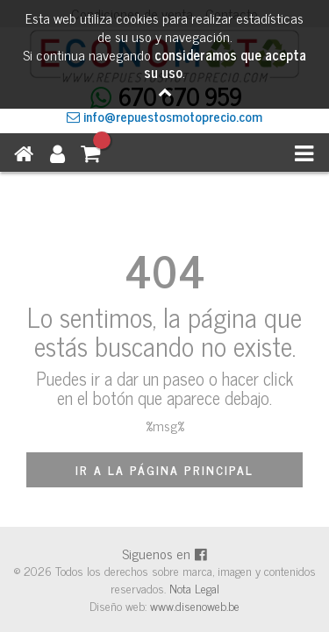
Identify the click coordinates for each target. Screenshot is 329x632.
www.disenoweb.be (195, 605)
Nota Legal (194, 588)
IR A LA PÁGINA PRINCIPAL (164, 469)
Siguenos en (165, 553)
